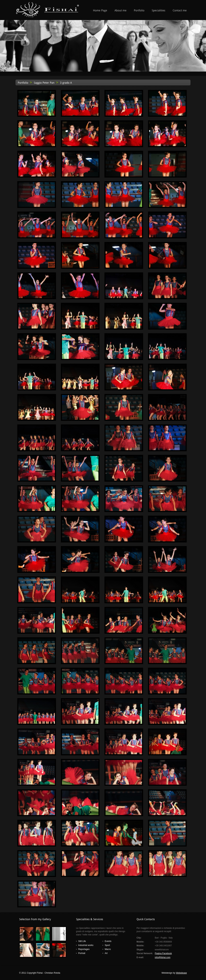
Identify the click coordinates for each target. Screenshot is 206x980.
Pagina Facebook (163, 953)
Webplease (181, 973)
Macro (108, 949)
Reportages (84, 949)
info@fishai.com (162, 957)
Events (108, 941)
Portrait (81, 953)
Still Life (82, 941)
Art (106, 953)
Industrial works (85, 945)
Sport (107, 945)
